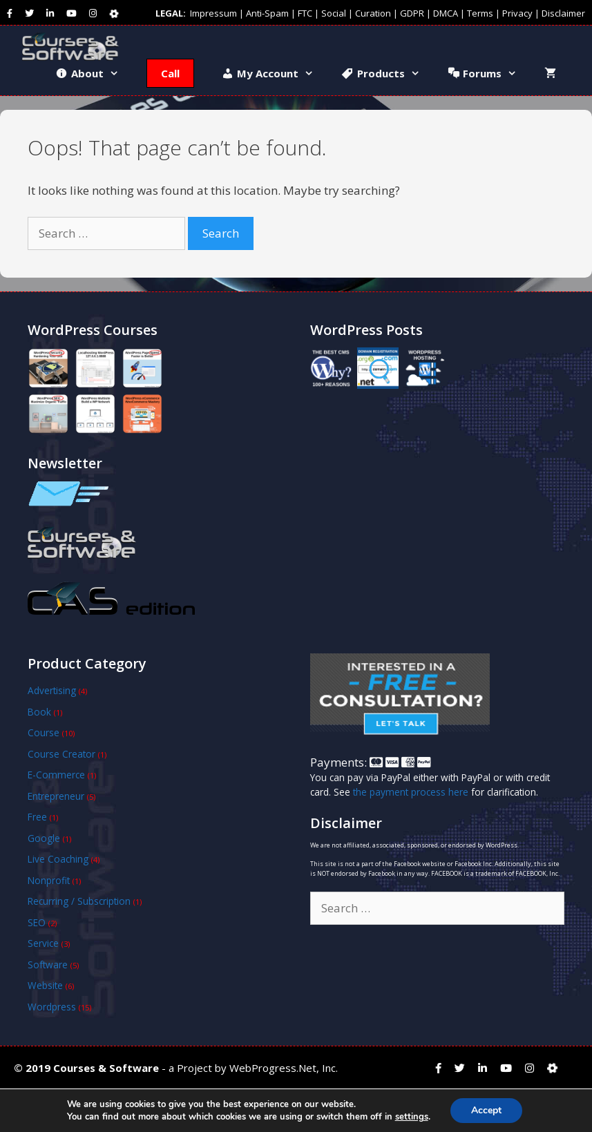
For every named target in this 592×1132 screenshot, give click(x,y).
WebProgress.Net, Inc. (283, 1068)
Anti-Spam (267, 13)
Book (39, 711)
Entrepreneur (56, 796)
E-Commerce (56, 774)
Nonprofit (49, 880)
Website (45, 985)
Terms (480, 13)
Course (43, 732)
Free (37, 816)
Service (43, 943)
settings (411, 1117)
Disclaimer (563, 13)
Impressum (213, 13)
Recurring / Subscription (79, 901)
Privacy (517, 13)
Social (333, 13)
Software (48, 964)
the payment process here (410, 791)
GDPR (412, 13)
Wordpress (52, 1006)
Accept (486, 1110)
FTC (305, 13)
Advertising (52, 690)
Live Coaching (58, 858)
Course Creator (61, 753)
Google (44, 838)
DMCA (445, 13)
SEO (37, 922)
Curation (373, 13)
